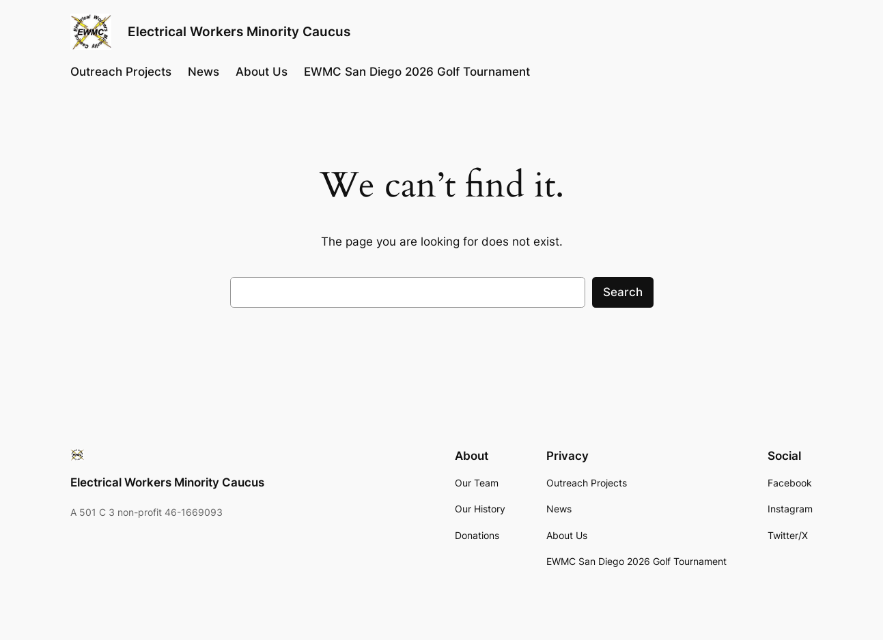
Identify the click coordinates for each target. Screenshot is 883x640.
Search (623, 292)
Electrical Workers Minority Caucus (239, 31)
